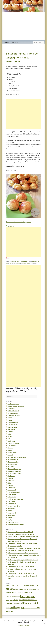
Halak (9, 434)
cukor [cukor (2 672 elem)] (9, 588)
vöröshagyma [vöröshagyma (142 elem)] (29, 607)
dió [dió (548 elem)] (14, 589)
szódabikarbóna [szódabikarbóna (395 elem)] (12, 603)
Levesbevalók (12, 452)
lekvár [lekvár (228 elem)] (18, 597)
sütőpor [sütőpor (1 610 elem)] (24, 603)
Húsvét (10, 436)
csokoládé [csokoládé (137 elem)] (36, 585)
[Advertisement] (23, 26)
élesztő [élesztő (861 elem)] (9, 611)
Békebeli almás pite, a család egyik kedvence (23, 553)
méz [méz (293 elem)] (14, 600)
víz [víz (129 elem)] (24, 607)
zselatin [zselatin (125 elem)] (35, 607)
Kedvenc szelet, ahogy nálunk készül (20, 532)
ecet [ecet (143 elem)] (17, 589)
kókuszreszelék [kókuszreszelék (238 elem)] (11, 597)
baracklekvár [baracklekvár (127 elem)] (12, 585)
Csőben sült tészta (14, 415)
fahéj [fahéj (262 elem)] (28, 589)
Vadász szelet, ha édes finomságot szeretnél (23, 536)
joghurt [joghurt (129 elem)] (18, 592)
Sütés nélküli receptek (15, 499)
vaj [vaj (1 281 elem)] (22, 607)
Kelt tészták (12, 445)
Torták (10, 510)
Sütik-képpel (15, 42)
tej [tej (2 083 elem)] (31, 603)
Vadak (10, 517)
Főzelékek (11, 431)
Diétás (10, 418)
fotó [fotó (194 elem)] (38, 589)
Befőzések (11, 408)
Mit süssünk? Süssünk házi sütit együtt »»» (18, 222)
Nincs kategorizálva (14, 473)
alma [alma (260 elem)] (7, 585)
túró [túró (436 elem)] (18, 608)
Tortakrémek (12, 513)
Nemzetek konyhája (14, 471)
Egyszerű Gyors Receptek (20, 4)
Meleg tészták (12, 464)
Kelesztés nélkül (13, 443)
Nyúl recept (11, 476)
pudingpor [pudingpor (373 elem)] (30, 600)
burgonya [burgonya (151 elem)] (21, 585)
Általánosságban (13, 404)
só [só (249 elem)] (19, 603)
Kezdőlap (6, 42)
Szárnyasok (12, 501)
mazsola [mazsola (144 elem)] (37, 596)
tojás (7, 263)
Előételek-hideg (13, 422)
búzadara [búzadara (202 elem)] (27, 585)
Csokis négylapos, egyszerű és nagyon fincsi (23, 560)
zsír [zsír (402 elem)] (38, 608)
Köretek (10, 448)
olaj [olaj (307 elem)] (17, 600)
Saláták (10, 485)
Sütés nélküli (12, 497)
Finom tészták (12, 427)
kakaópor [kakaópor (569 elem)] (24, 592)
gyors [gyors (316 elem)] (8, 592)
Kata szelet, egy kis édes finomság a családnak (24, 548)
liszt (33, 261)
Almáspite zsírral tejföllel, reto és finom (21, 534)
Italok (9, 438)
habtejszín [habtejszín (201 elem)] (13, 592)
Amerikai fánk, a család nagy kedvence (21, 573)
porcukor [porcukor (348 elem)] (22, 600)
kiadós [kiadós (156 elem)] (30, 592)
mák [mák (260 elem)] (11, 600)
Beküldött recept (15, 261)
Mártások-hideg (13, 459)
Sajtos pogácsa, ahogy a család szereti (21, 566)
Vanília (10, 520)
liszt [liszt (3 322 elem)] (22, 596)
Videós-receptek (13, 522)
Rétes (9, 483)
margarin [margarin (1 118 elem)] (30, 596)
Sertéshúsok (12, 490)
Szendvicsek (12, 503)
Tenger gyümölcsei (14, 506)
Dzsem (10, 420)
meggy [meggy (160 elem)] (7, 600)
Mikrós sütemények (14, 469)
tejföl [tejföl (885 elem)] (35, 603)
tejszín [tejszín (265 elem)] (8, 608)
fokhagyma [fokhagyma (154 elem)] (33, 589)
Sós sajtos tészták (14, 492)
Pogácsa (10, 478)
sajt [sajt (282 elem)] (35, 600)
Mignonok (11, 466)
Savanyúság (12, 487)
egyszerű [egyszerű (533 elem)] (22, 589)
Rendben (20, 625)
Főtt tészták (12, 429)
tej (38, 261)
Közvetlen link (25, 263)
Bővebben (26, 625)
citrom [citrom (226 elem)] (32, 585)
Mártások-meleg (13, 462)
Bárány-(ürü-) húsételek (16, 406)
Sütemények (24, 261)
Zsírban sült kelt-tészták (16, 524)
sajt (36, 261)
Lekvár (10, 450)
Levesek (10, 455)
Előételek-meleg (13, 425)
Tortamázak (11, 515)
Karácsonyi (11, 441)
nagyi (18, 263)
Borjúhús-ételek (13, 413)
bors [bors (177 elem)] (17, 585)
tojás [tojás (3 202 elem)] (13, 607)
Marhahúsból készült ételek (17, 457)
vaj (10, 263)
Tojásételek (11, 508)
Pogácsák (11, 480)
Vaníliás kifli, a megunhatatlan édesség (21, 550)
